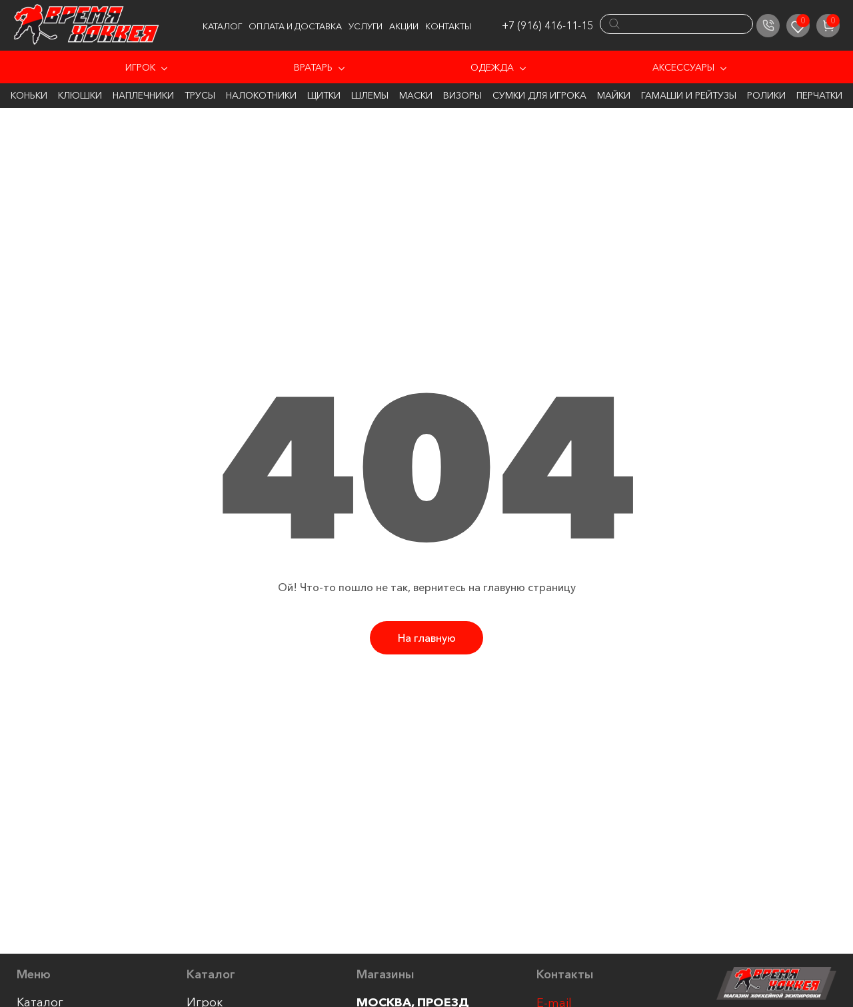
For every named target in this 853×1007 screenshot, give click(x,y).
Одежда (492, 67)
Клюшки (80, 95)
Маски (415, 95)
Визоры (462, 95)
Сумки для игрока (539, 95)
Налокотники (261, 95)
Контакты (448, 26)
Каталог (222, 26)
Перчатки (819, 95)
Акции (404, 26)
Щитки (324, 95)
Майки (613, 95)
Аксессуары (683, 67)
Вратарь (313, 67)
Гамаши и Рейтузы (688, 95)
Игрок (140, 67)
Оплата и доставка (295, 26)
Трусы (200, 95)
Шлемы (370, 95)
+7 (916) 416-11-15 (547, 25)
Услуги (366, 26)
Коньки (29, 95)
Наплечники (143, 95)
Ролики (766, 95)
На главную (427, 637)
